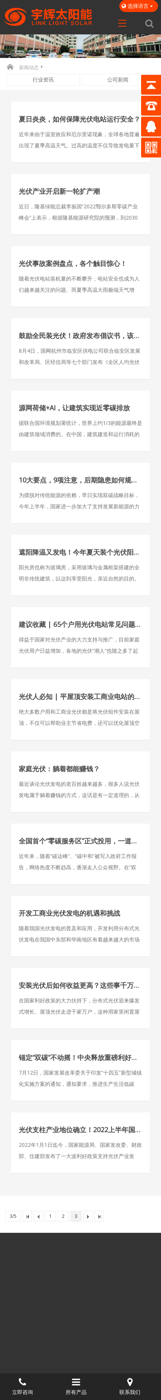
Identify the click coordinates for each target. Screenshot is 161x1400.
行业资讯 (43, 79)
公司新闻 (117, 79)
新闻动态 (29, 67)
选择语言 (139, 5)
